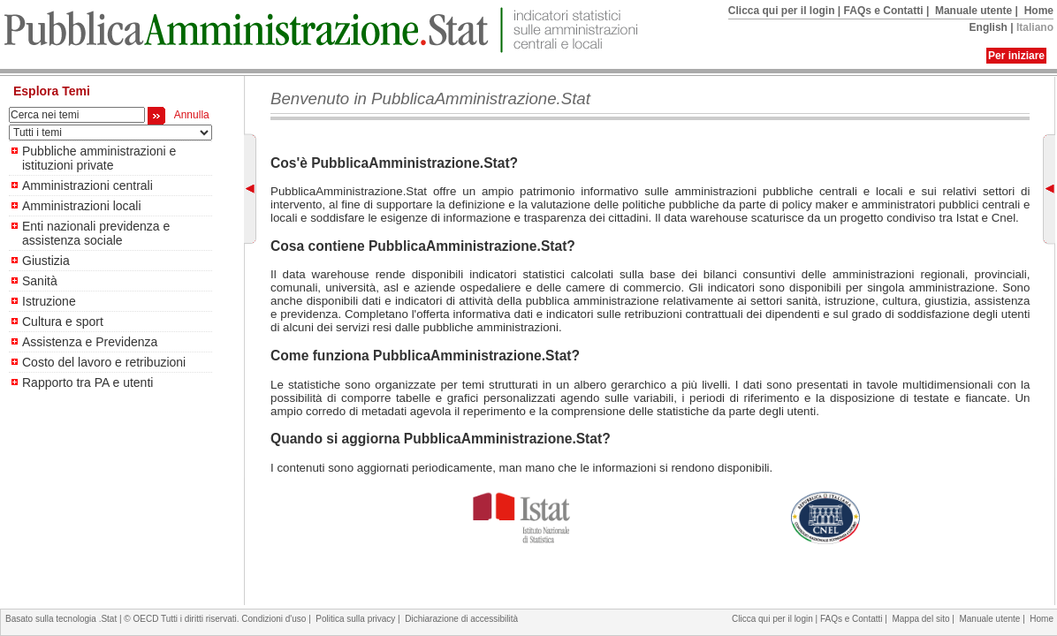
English (989, 27)
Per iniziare (1016, 55)
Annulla (189, 115)
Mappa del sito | (925, 619)
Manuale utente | (978, 10)
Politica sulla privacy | (360, 619)
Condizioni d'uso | (278, 619)
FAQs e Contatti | (888, 10)
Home (1038, 10)
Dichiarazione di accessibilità (461, 619)
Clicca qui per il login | (786, 10)
